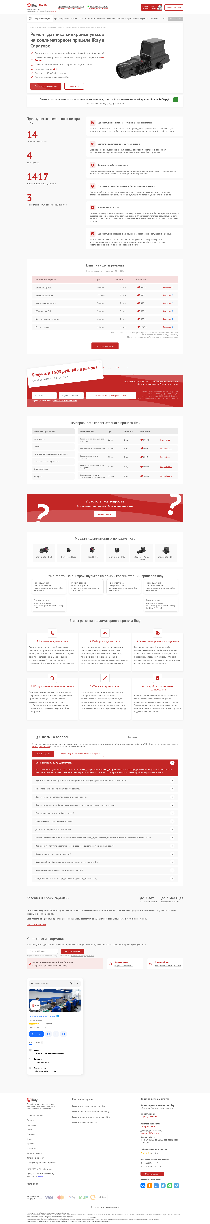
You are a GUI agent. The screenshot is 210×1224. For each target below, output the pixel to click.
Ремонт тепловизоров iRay (84, 1122)
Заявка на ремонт (141, 19)
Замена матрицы (43, 287)
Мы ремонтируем (39, 18)
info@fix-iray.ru (147, 1126)
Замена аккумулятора (45, 303)
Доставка (101, 19)
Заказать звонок (105, 514)
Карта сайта (32, 1184)
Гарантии (111, 19)
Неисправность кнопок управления (89, 457)
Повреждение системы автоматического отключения (92, 476)
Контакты (155, 19)
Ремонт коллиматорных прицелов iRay (90, 1111)
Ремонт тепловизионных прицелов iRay (91, 1117)
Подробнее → (166, 440)
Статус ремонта (175, 18)
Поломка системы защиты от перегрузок (92, 466)
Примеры (31, 1125)
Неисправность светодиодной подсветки (92, 440)
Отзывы (91, 19)
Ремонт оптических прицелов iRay (88, 1106)
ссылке (40, 1176)
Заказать (168, 287)
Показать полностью (36, 924)
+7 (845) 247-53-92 (99, 6)
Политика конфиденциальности (105, 1207)
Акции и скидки (124, 19)
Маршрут (36, 1034)
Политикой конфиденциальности (82, 956)
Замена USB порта (44, 295)
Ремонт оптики (42, 327)
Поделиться (142, 1185)
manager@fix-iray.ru (149, 1133)
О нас (83, 19)
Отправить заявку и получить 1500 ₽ (110, 395)
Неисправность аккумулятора (92, 448)
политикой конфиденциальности (65, 401)
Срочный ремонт (61, 19)
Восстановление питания (47, 319)
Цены (74, 19)
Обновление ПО (43, 311)
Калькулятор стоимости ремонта (42, 1162)
